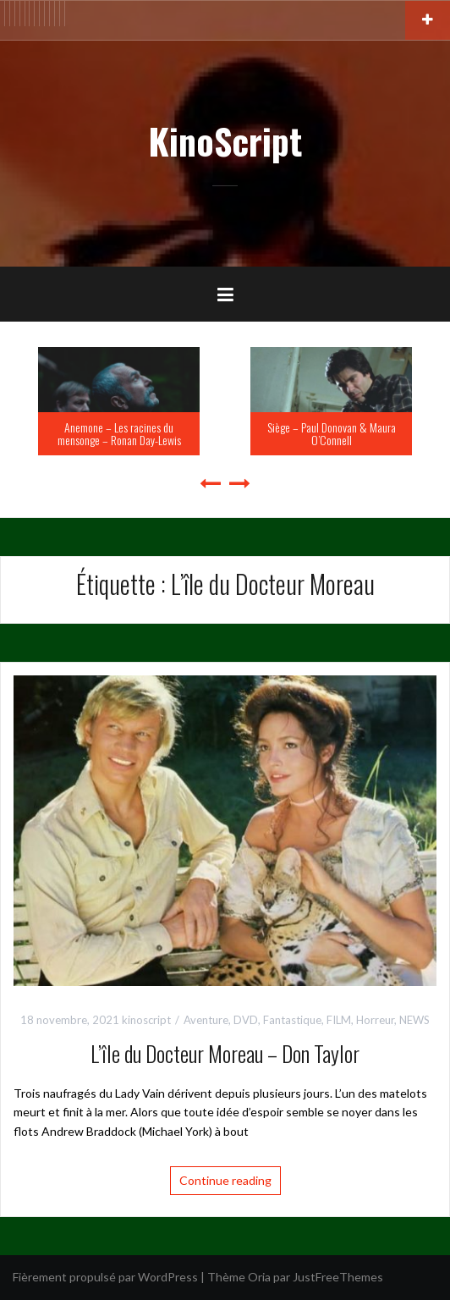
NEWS (414, 1020)
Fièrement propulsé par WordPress (105, 1277)
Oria (259, 1277)
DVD (245, 1020)
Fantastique (292, 1020)
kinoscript (146, 1020)
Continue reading (225, 1180)
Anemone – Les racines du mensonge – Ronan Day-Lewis (119, 433)
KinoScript (225, 140)
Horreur (375, 1020)
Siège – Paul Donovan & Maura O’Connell (331, 433)
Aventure (206, 1020)
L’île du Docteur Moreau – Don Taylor (225, 1053)
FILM (339, 1020)
